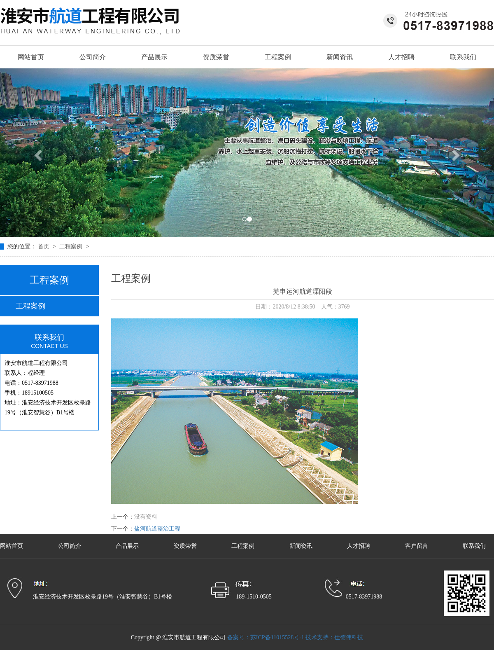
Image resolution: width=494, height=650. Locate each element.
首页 (44, 246)
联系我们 (463, 57)
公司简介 (92, 57)
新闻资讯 (339, 57)
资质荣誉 (216, 57)
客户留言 (417, 546)
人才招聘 (401, 57)
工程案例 (278, 57)
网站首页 (31, 57)
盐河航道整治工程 (157, 529)
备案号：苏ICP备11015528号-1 (265, 637)
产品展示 (154, 57)
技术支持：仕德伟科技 (334, 637)
